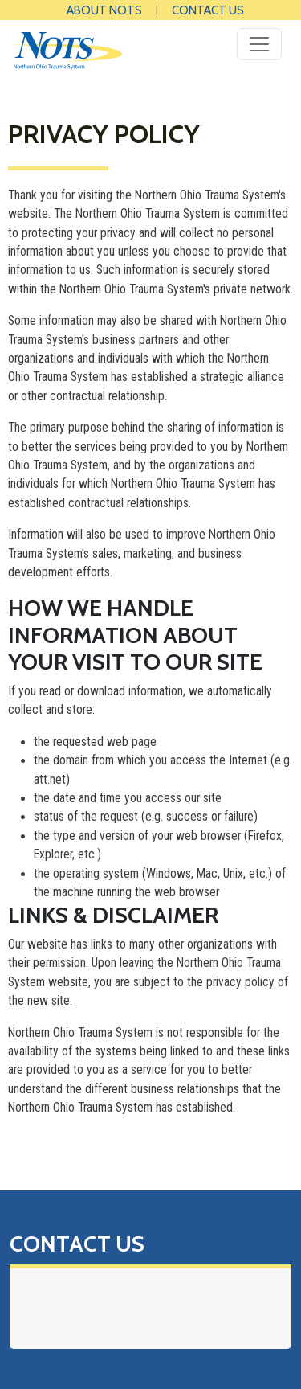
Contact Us (208, 10)
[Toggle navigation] (259, 44)
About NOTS (104, 10)
